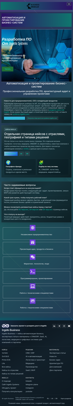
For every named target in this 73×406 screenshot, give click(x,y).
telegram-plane (32, 384)
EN (27, 153)
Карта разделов (66, 398)
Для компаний (55, 367)
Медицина (30, 363)
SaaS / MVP (30, 370)
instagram (30, 388)
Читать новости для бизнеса (14, 118)
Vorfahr (26, 149)
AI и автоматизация (34, 356)
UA (21, 153)
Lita (3, 363)
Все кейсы (6, 367)
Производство (32, 367)
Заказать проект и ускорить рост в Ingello (28, 326)
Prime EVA (6, 360)
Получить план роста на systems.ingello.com (42, 118)
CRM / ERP (30, 353)
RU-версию (23, 210)
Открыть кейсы (11, 153)
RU (48, 398)
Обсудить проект (9, 388)
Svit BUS (5, 356)
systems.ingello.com (21, 114)
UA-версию (34, 210)
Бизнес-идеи (54, 360)
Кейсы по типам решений (12, 374)
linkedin (29, 381)
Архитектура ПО (56, 363)
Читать (7, 69)
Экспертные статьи (57, 353)
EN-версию (47, 210)
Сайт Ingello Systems (10, 384)
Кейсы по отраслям (10, 370)
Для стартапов (55, 370)
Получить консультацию (12, 391)
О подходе (6, 381)
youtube (29, 391)
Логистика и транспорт (35, 360)
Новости (53, 356)
